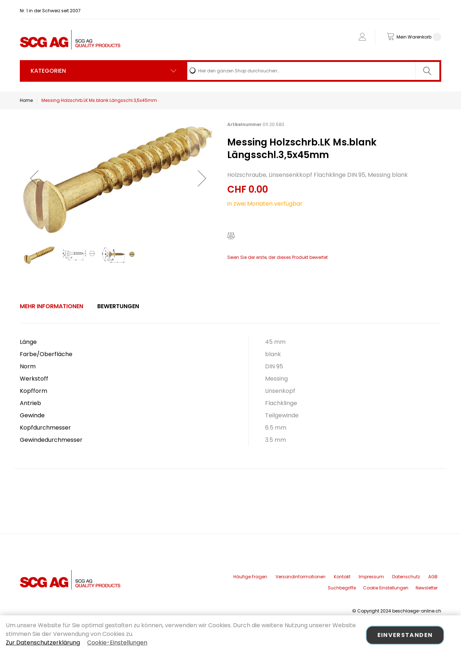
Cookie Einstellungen (385, 588)
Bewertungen (118, 306)
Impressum (371, 577)
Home (26, 100)
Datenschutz (406, 577)
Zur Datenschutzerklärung (43, 642)
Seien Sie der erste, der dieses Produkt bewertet (277, 257)
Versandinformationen (301, 577)
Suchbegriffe (342, 588)
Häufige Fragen (250, 577)
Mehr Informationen (51, 306)
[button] (34, 178)
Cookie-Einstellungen (117, 642)
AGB (433, 577)
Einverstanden (405, 635)
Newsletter (427, 588)
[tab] (51, 306)
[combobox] (313, 71)
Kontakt (342, 577)
